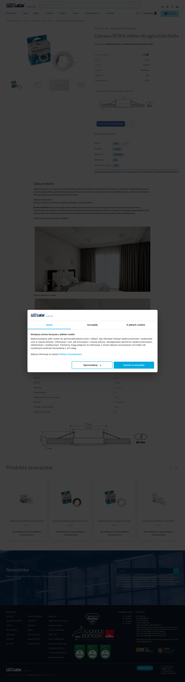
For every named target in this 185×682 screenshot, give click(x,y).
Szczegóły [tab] (92, 325)
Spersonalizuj (92, 365)
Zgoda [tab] (49, 325)
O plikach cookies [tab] (135, 325)
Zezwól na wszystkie (133, 365)
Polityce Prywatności (70, 354)
